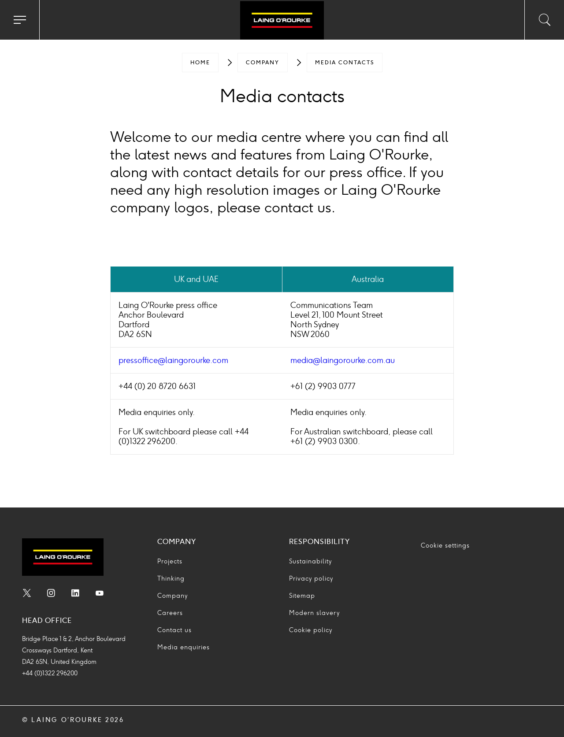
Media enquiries (183, 647)
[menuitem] (200, 62)
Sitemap (302, 596)
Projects (169, 561)
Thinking (171, 578)
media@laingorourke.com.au (342, 360)
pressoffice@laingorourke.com (173, 360)
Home (200, 62)
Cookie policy (310, 630)
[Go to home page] (282, 21)
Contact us (174, 630)
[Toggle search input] (544, 20)
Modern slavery (314, 613)
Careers (170, 613)
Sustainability (310, 561)
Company (262, 62)
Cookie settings (445, 545)
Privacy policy (311, 578)
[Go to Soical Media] (27, 594)
